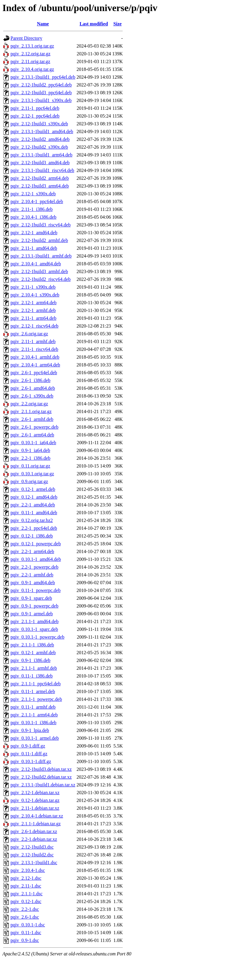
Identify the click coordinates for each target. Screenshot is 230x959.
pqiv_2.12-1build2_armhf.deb (39, 240)
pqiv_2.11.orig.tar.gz (30, 61)
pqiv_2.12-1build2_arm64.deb (39, 178)
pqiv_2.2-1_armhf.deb (31, 574)
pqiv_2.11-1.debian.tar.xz (34, 808)
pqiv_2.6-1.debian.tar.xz (33, 831)
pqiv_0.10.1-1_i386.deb (33, 722)
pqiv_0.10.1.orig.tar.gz (32, 473)
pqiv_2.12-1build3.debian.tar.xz (41, 769)
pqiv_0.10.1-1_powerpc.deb (37, 637)
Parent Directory (26, 38)
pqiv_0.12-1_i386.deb (31, 535)
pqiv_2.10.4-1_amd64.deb (35, 263)
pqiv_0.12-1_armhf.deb (33, 652)
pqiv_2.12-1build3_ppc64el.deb (41, 92)
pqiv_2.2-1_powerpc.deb (34, 567)
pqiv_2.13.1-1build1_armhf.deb (41, 255)
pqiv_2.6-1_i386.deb (30, 380)
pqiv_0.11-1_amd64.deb (33, 512)
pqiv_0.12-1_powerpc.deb (35, 543)
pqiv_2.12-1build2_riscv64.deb (40, 279)
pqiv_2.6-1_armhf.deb (31, 419)
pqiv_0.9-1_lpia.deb (29, 730)
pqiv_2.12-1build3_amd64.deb (39, 162)
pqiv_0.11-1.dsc (25, 932)
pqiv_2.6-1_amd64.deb (32, 388)
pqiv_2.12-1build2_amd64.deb (39, 139)
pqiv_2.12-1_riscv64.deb (34, 325)
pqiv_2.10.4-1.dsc (27, 870)
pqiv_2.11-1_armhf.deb (32, 341)
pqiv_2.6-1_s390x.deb (31, 395)
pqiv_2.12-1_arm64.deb (33, 302)
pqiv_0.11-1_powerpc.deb (35, 590)
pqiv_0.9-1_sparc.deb (31, 598)
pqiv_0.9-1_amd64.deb (32, 582)
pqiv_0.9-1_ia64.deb (30, 450)
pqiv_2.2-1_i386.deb (30, 458)
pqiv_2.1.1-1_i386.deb (32, 644)
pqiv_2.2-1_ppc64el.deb (33, 528)
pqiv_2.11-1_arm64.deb (33, 318)
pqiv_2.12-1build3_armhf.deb (39, 271)
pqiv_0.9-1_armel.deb (31, 613)
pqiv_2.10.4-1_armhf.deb (34, 357)
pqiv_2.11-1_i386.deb (31, 209)
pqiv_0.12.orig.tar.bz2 (31, 520)
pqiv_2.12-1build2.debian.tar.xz (41, 777)
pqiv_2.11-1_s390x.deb (33, 287)
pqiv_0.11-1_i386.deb (31, 675)
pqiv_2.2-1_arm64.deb (32, 551)
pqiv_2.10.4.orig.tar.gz (32, 69)
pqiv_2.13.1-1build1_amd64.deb (41, 131)
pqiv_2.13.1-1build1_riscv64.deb (42, 170)
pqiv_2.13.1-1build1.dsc (33, 862)
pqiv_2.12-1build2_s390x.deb (39, 147)
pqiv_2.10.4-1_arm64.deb (35, 364)
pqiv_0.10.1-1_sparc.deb (34, 629)
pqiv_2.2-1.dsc (24, 909)
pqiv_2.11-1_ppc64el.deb (34, 108)
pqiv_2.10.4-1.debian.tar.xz (36, 815)
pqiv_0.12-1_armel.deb (32, 489)
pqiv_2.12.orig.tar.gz (30, 53)
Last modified (94, 23)
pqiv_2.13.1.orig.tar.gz (32, 45)
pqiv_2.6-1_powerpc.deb (34, 427)
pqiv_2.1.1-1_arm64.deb (34, 714)
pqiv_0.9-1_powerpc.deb (34, 605)
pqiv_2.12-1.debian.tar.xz (35, 792)
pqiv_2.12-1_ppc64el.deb (35, 115)
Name (43, 23)
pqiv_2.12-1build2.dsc (32, 854)
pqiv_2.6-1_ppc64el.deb (33, 372)
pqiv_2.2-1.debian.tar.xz (33, 839)
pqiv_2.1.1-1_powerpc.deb (36, 699)
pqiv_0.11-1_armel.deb (32, 691)
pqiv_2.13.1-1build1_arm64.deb (41, 154)
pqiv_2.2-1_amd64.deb (32, 504)
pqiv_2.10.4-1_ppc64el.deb (36, 201)
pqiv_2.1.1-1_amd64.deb (34, 621)
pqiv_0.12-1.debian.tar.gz (35, 800)
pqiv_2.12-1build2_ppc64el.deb (41, 84)
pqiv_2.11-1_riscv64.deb (34, 349)
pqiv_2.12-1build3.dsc (32, 847)
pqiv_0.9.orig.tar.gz (29, 481)
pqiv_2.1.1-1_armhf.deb (33, 668)
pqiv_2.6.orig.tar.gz (29, 333)
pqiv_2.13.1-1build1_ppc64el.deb (42, 77)
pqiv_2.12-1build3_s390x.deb (39, 123)
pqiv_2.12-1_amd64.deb (33, 232)
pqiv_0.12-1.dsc (25, 901)
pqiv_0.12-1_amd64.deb (33, 497)
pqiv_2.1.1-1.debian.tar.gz (35, 823)
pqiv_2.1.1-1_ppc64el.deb (35, 683)
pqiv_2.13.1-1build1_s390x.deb (41, 100)
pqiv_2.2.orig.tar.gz (29, 403)
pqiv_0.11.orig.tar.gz (30, 465)
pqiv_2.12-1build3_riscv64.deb (40, 224)
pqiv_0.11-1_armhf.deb (32, 707)
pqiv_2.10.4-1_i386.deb (33, 217)
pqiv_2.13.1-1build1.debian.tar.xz (42, 784)
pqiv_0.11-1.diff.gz (28, 753)
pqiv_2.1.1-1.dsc (26, 893)
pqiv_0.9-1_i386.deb (30, 660)
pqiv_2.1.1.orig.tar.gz (31, 411)
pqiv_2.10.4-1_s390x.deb (34, 294)
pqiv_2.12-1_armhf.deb (33, 310)
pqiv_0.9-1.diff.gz (27, 745)
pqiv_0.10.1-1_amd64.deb (35, 559)
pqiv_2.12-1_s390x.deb (33, 193)
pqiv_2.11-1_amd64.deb (33, 248)
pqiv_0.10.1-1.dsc (27, 924)
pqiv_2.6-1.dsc (24, 917)
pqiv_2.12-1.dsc (25, 878)
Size (118, 23)
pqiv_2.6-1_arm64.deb (32, 434)
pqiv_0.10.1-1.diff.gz (30, 761)
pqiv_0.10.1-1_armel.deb (34, 738)
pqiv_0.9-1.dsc (24, 940)
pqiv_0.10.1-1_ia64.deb (33, 442)
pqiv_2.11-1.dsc (25, 885)
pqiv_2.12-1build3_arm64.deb (39, 185)
